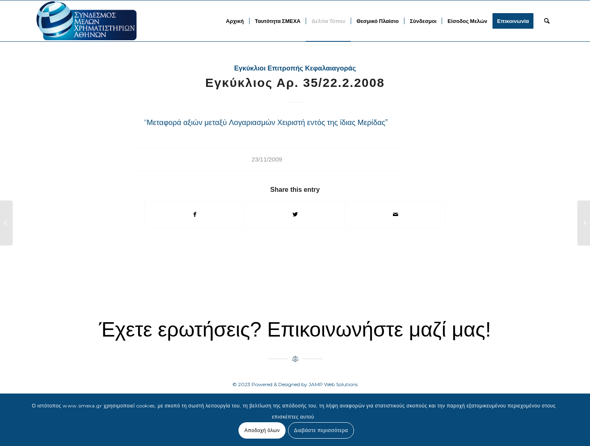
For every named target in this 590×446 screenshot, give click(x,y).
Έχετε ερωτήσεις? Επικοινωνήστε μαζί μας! (295, 329)
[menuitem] (234, 20)
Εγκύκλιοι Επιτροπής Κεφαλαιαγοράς (295, 68)
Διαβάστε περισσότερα (321, 430)
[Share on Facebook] (195, 214)
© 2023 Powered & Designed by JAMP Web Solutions (295, 384)
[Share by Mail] (395, 214)
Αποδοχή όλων (262, 430)
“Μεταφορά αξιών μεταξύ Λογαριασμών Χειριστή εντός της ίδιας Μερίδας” (266, 122)
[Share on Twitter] (295, 214)
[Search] (547, 20)
